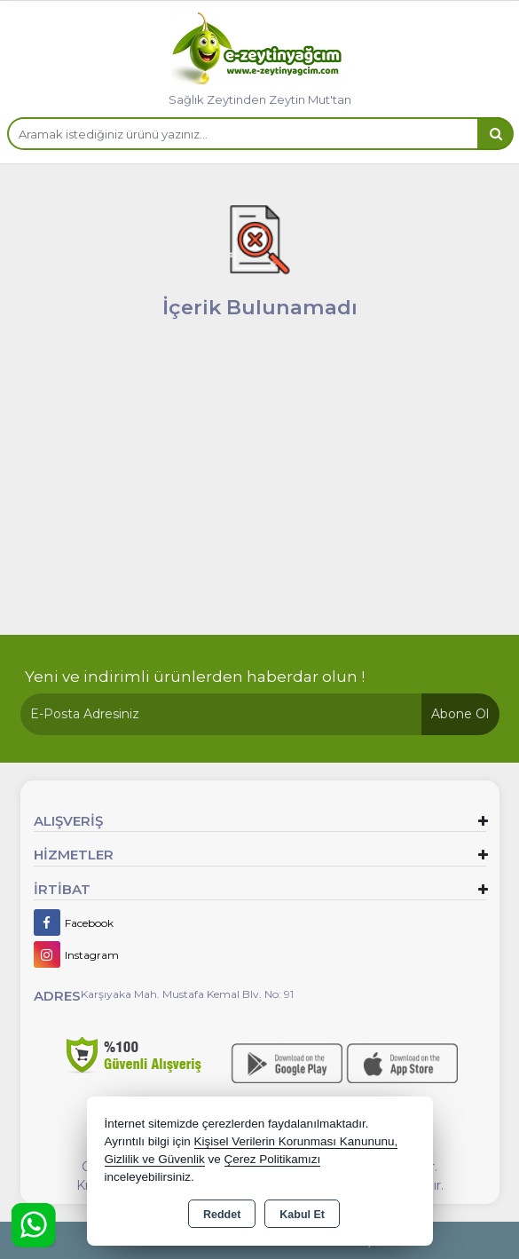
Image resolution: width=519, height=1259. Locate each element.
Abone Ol (460, 714)
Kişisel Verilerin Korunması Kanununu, (296, 1141)
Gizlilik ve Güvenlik (155, 1159)
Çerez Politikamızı (272, 1159)
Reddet (221, 1214)
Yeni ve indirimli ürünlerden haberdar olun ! (195, 676)
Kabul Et (302, 1214)
